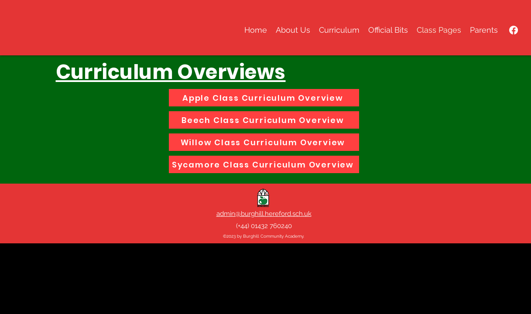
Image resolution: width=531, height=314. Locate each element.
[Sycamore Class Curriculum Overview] (264, 164)
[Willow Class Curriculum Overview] (264, 142)
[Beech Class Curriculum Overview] (264, 120)
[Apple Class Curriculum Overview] (264, 97)
